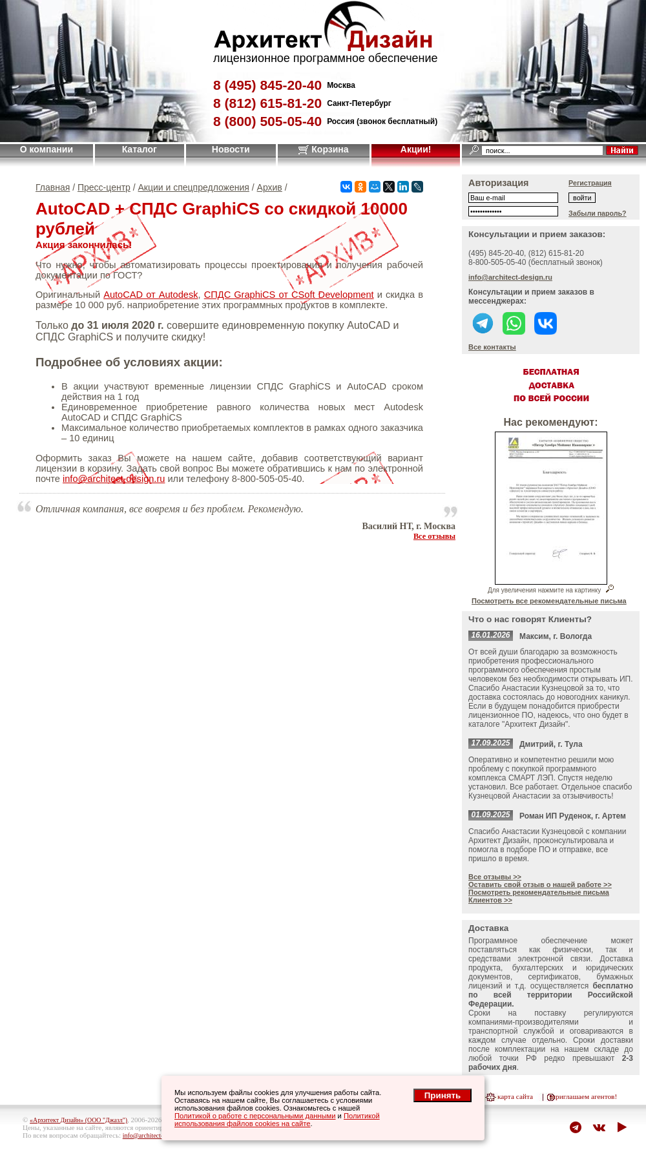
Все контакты (492, 347)
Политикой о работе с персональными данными (255, 1116)
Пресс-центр (104, 187)
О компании (46, 149)
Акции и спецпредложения (193, 187)
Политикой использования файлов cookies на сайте (277, 1119)
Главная (53, 187)
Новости (231, 149)
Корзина (323, 149)
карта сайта (515, 1096)
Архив (269, 187)
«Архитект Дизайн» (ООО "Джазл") (78, 1120)
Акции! (416, 149)
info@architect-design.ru (114, 479)
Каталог (139, 149)
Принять (442, 1095)
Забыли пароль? (597, 213)
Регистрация (590, 183)
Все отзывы (434, 536)
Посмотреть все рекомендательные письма (549, 601)
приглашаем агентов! (584, 1096)
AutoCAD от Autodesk (150, 294)
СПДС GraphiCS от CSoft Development (289, 294)
